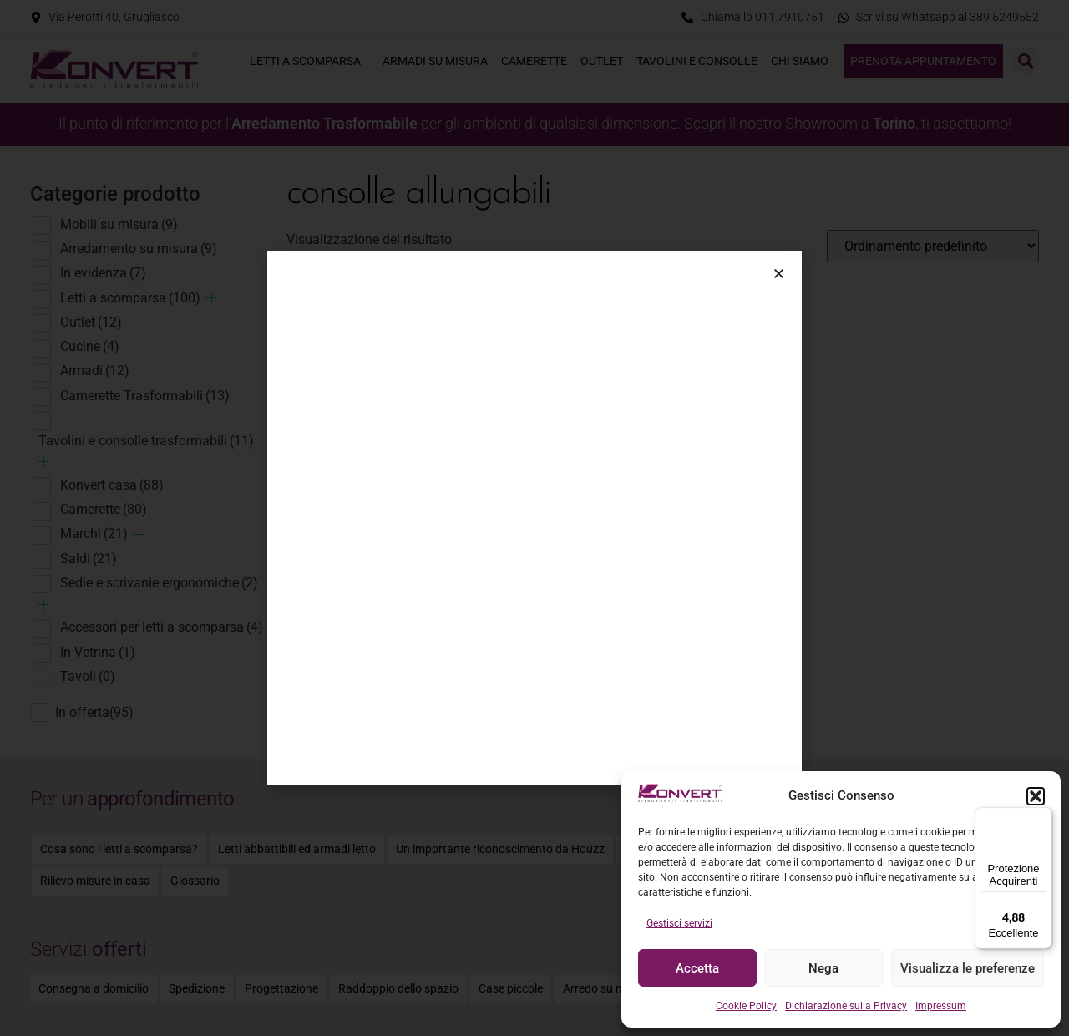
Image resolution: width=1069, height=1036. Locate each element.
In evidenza (103, 273)
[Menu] (1042, 817)
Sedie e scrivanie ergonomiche (159, 583)
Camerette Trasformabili (145, 396)
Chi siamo (804, 61)
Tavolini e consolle (696, 61)
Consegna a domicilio (93, 989)
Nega (823, 968)
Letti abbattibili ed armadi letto (297, 849)
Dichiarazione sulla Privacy (846, 1006)
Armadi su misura (435, 61)
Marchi (94, 533)
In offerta (94, 712)
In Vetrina (97, 652)
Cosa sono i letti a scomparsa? (119, 849)
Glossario (195, 881)
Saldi (88, 558)
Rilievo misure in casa (95, 881)
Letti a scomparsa (309, 61)
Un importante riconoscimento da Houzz (500, 849)
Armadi (94, 370)
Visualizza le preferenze (967, 968)
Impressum (940, 1006)
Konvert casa (112, 485)
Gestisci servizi (679, 923)
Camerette (534, 61)
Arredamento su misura (138, 248)
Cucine (89, 346)
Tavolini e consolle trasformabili (146, 441)
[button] (1035, 796)
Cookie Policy (746, 1006)
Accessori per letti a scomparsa (161, 627)
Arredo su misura (607, 989)
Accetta (697, 968)
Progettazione (281, 989)
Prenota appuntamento (923, 61)
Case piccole (511, 989)
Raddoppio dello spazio (398, 989)
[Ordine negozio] (933, 246)
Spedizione (197, 989)
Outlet (601, 61)
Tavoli (87, 676)
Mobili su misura (119, 224)
